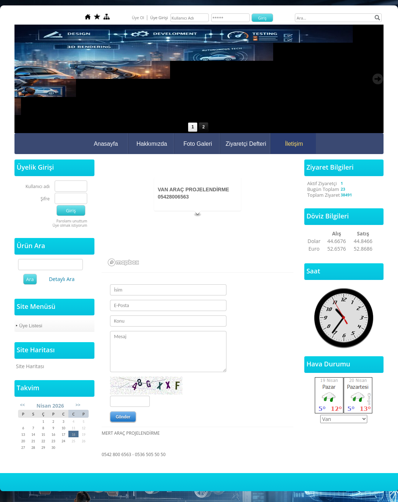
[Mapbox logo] (123, 262)
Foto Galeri (197, 144)
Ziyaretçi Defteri (245, 144)
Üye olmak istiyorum (69, 225)
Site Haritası (30, 366)
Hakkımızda (151, 144)
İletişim (294, 144)
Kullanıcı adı (38, 187)
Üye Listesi (30, 325)
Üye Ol (138, 17)
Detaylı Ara (62, 279)
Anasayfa (106, 144)
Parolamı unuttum (71, 221)
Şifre (45, 199)
